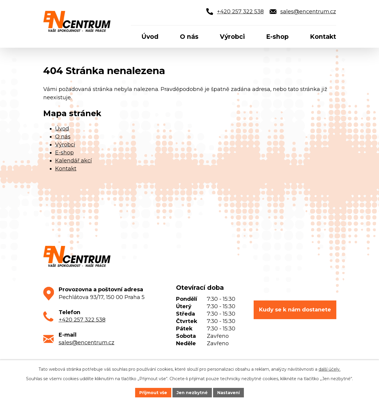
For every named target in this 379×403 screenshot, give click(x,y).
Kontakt (65, 168)
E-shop (64, 152)
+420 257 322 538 (82, 319)
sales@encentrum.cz (86, 342)
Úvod (62, 128)
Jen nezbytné (192, 392)
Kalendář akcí (73, 160)
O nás (63, 136)
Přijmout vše (153, 392)
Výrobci (65, 144)
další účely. (329, 369)
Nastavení (228, 392)
